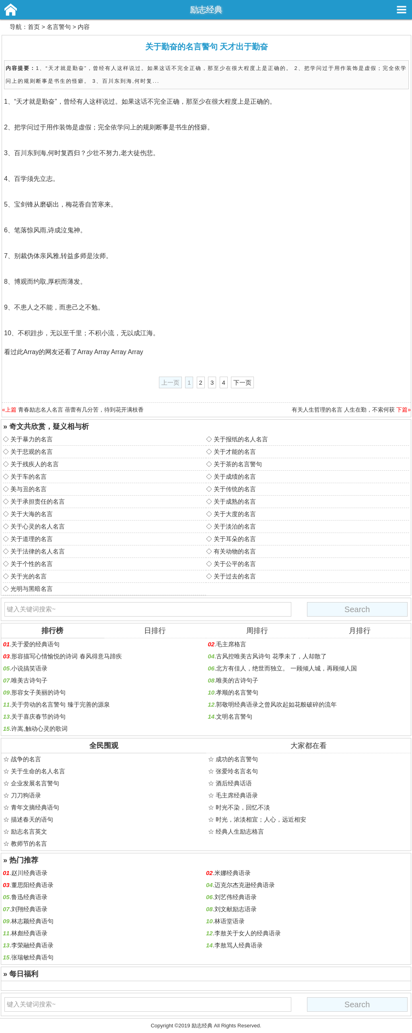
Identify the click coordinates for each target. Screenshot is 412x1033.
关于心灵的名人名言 (37, 526)
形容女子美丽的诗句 (38, 692)
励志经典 (206, 9)
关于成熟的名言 (235, 501)
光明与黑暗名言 (31, 588)
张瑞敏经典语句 (32, 957)
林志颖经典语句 (32, 921)
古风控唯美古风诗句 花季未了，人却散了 (271, 656)
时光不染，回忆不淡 (243, 807)
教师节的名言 (29, 843)
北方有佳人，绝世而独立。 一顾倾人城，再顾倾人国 (286, 668)
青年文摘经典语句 (35, 807)
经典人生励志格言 (240, 831)
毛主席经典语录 (237, 795)
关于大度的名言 (235, 513)
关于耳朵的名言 (235, 538)
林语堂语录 (229, 921)
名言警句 (59, 26)
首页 (34, 26)
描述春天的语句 (32, 819)
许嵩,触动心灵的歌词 (39, 728)
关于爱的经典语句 (35, 644)
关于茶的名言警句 (238, 464)
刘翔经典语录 (29, 909)
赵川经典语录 (29, 872)
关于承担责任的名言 (37, 501)
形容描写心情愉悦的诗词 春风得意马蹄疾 (66, 656)
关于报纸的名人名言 (241, 439)
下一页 (242, 382)
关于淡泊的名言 (235, 526)
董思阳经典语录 (32, 884)
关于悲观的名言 (31, 451)
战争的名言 (26, 759)
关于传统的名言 (235, 489)
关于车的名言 (28, 476)
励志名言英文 (29, 831)
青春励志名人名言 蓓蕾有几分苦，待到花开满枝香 (81, 409)
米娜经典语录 (232, 872)
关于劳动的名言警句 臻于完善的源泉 (60, 704)
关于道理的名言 (31, 538)
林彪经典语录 (29, 933)
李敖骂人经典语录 (238, 945)
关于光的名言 (28, 576)
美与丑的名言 (28, 489)
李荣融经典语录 (32, 945)
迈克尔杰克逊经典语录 (244, 884)
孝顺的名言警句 (237, 692)
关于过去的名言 (235, 576)
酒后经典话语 (234, 783)
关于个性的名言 (31, 563)
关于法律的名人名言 (37, 551)
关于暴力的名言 (31, 439)
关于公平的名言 (235, 563)
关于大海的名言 (31, 513)
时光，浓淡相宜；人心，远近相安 (261, 819)
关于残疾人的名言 (34, 464)
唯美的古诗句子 (237, 680)
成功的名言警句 (237, 759)
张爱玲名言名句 (237, 771)
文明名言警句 (234, 716)
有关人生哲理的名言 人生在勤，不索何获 (343, 409)
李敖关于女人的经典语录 (247, 933)
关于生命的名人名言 (38, 771)
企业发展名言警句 (35, 783)
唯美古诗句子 (29, 680)
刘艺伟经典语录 (235, 897)
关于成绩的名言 (235, 476)
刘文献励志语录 (235, 909)
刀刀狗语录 (26, 795)
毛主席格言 (231, 644)
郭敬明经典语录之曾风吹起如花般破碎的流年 (276, 704)
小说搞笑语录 (29, 668)
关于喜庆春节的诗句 (38, 716)
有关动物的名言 (235, 551)
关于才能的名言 (235, 451)
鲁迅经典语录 (29, 897)
